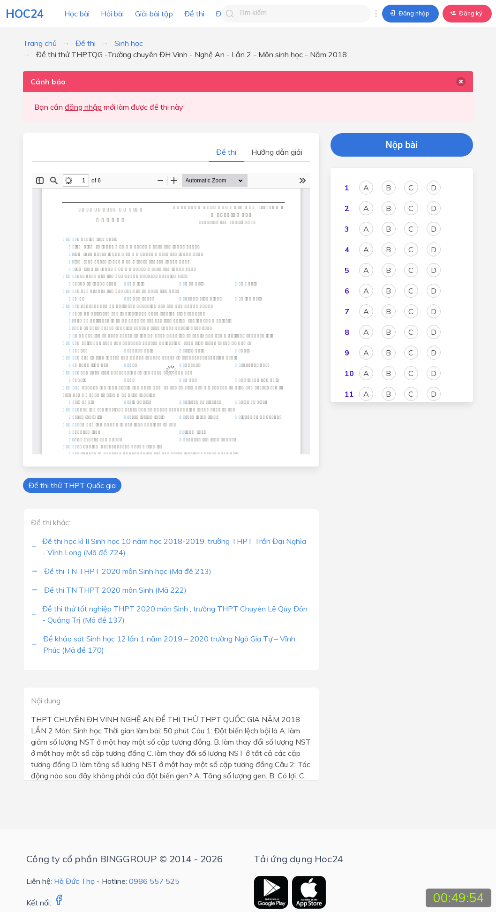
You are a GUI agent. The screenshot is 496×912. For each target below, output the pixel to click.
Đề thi (194, 13)
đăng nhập (83, 107)
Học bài (77, 13)
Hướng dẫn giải (276, 152)
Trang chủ (40, 43)
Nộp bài (402, 145)
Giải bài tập (154, 13)
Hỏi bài (112, 13)
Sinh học (128, 43)
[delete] (461, 81)
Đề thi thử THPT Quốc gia (72, 485)
